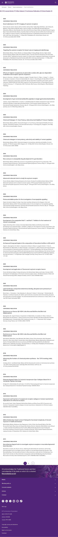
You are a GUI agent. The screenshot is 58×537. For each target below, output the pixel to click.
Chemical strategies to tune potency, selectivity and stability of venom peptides (29, 139)
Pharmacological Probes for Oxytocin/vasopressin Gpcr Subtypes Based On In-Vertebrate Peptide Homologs (29, 379)
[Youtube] (14, 501)
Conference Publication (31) (34, 11)
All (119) (2, 11)
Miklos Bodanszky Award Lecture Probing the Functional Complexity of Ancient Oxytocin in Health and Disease (29, 422)
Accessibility (5, 527)
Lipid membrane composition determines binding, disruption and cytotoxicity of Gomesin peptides (29, 290)
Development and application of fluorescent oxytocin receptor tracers (29, 269)
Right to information (7, 530)
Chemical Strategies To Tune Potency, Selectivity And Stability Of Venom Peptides (29, 120)
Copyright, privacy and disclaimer (10, 524)
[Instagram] (17, 501)
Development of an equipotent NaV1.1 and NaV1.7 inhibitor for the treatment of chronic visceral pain (29, 222)
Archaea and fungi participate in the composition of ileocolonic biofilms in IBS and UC (29, 247)
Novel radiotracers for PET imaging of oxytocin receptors (29, 27)
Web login (4, 506)
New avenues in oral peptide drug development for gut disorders (29, 159)
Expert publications (17, 7)
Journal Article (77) (10, 11)
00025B (8, 517)
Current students (6, 487)
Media (3, 479)
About (9, 7)
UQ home (4, 7)
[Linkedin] (6, 501)
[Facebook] (3, 501)
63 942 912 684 (8, 514)
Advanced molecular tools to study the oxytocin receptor (29, 179)
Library (4, 491)
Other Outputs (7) (21, 11)
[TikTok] (21, 501)
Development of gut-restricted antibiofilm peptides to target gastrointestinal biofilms (29, 99)
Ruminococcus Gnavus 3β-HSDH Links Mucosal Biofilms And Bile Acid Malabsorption (29, 313)
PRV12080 (8, 519)
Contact (4, 495)
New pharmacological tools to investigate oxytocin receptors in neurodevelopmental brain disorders (29, 447)
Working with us (6, 483)
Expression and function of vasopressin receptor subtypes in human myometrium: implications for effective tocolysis (29, 399)
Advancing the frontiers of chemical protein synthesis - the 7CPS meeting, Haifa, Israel (29, 359)
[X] (10, 501)
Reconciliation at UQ (9, 473)
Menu (2, 2)
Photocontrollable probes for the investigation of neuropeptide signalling (29, 200)
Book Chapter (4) (47, 11)
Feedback (4, 533)
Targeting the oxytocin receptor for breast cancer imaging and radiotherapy (29, 51)
